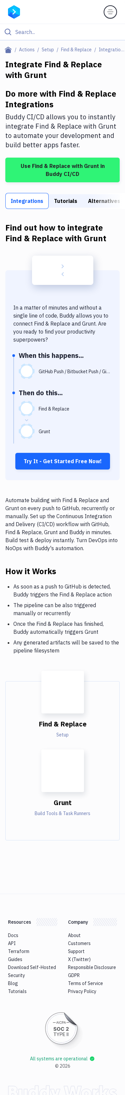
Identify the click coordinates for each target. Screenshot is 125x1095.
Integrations (27, 201)
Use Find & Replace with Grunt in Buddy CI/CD (63, 170)
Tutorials (65, 201)
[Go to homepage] (14, 11)
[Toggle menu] (110, 12)
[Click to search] (62, 32)
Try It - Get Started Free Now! (63, 461)
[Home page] (9, 50)
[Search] (67, 32)
